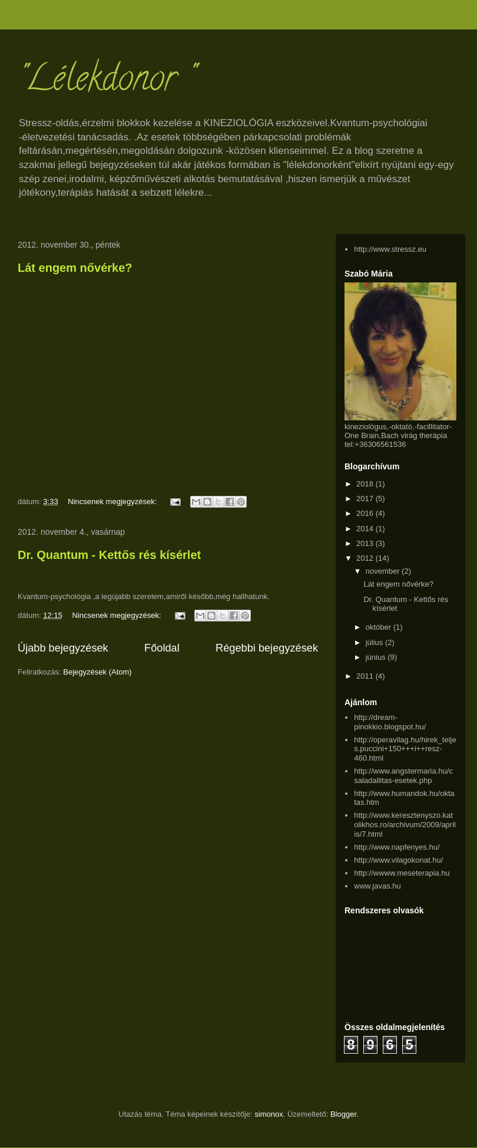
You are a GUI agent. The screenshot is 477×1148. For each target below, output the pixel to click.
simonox (268, 1114)
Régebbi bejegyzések (267, 648)
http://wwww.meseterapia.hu (402, 873)
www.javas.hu (377, 885)
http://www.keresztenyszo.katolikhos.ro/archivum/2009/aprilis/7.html (405, 824)
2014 (366, 528)
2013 (366, 543)
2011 (366, 676)
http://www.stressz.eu (390, 249)
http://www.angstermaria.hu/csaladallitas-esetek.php (403, 776)
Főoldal (162, 648)
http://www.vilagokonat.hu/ (398, 860)
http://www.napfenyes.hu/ (396, 847)
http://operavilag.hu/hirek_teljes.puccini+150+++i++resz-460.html (405, 748)
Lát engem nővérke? (75, 267)
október (379, 627)
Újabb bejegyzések (63, 648)
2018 (366, 483)
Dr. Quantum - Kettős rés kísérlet (109, 554)
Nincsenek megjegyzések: (113, 501)
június (377, 657)
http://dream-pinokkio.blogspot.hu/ (390, 722)
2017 (366, 498)
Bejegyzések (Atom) (97, 671)
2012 (366, 558)
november (384, 571)
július (375, 642)
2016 (366, 513)
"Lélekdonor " (106, 82)
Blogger (343, 1114)
